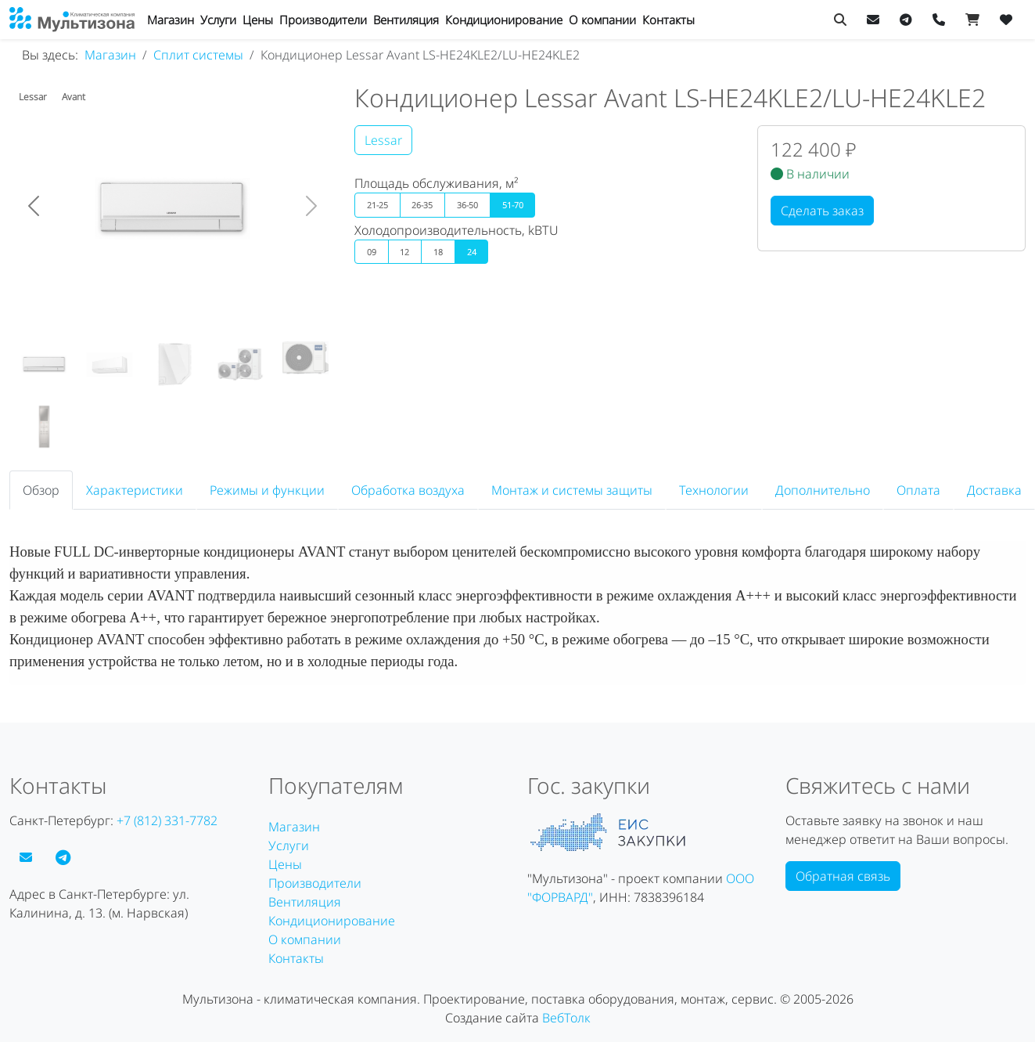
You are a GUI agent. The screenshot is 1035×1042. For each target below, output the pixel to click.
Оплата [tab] (918, 490)
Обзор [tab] (41, 490)
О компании (602, 19)
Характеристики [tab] (134, 490)
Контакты (668, 19)
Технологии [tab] (714, 490)
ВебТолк (566, 1017)
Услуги (218, 19)
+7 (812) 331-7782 (167, 820)
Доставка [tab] (994, 490)
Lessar (383, 140)
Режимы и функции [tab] (267, 490)
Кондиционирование (503, 19)
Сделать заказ (822, 210)
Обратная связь (843, 876)
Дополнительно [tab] (822, 490)
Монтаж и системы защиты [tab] (571, 490)
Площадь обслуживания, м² (436, 183)
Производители (323, 19)
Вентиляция (406, 19)
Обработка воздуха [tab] (408, 490)
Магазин (170, 19)
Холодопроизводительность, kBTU (456, 230)
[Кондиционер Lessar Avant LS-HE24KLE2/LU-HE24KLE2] (44, 364)
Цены (258, 19)
